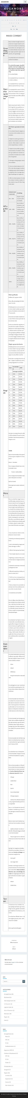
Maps (6, 1036)
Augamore (5, 2)
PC (6, 1043)
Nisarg (14, 1096)
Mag (11, 29)
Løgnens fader (7, 1007)
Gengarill (6, 1069)
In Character (7, 1004)
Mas (17, 29)
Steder (7, 1062)
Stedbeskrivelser (9, 1046)
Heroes (7, 1082)
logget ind (14, 962)
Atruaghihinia (7, 994)
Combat (7, 1075)
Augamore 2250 (8, 1050)
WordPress (19, 1094)
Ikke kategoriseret (9, 1000)
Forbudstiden (7, 1066)
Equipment (8, 1079)
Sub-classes (8, 1085)
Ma (13, 26)
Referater (6, 1013)
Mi (15, 26)
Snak (5, 1020)
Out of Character (8, 1010)
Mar (14, 29)
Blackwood (7, 997)
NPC (6, 1039)
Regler (6, 1017)
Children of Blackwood (10, 1053)
